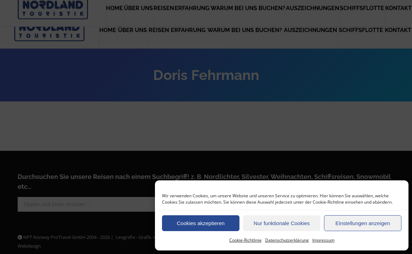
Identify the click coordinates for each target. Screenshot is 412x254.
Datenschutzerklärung (287, 240)
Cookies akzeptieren (201, 223)
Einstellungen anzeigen (362, 223)
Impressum (323, 240)
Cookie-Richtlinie (245, 240)
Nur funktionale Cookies (282, 223)
